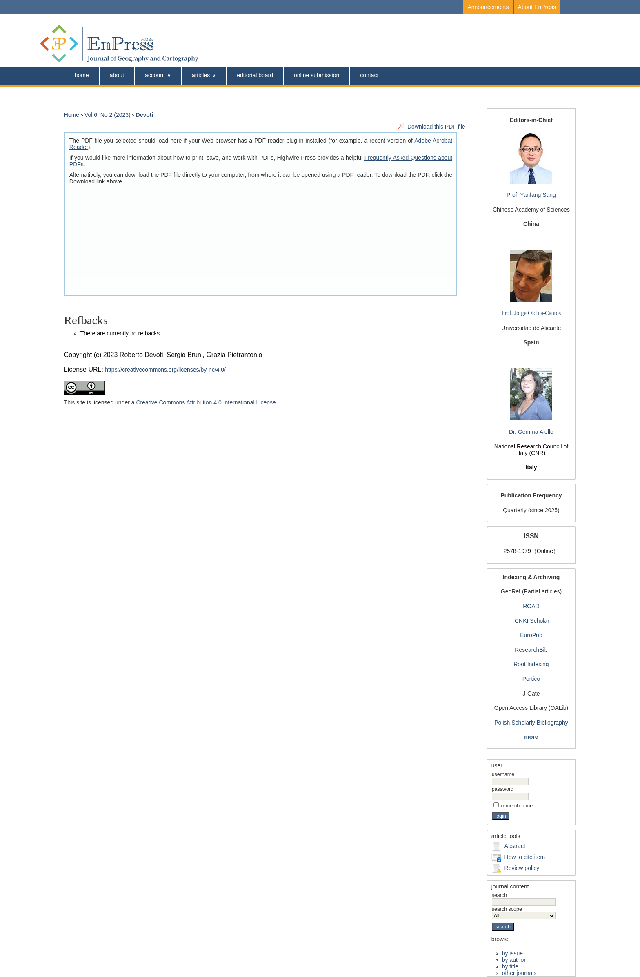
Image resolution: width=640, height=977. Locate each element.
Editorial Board (255, 75)
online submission (316, 75)
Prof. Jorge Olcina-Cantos (531, 313)
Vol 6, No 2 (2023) (107, 115)
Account (155, 75)
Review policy (522, 868)
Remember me (517, 806)
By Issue (512, 953)
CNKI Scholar (532, 621)
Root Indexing (531, 664)
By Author (514, 960)
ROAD (531, 606)
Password (502, 789)
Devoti (144, 115)
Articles (201, 75)
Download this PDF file (436, 126)
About (117, 75)
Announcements (488, 7)
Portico (531, 679)
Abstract (514, 846)
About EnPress (537, 7)
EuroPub (531, 635)
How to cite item (524, 857)
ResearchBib (531, 650)
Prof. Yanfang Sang (531, 195)
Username (503, 774)
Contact (369, 75)
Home (82, 75)
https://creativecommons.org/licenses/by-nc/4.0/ (165, 369)
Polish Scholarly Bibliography (531, 722)
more (531, 737)
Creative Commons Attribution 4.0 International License (206, 402)
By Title (510, 966)
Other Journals (519, 973)
